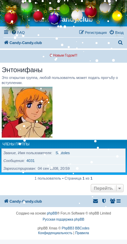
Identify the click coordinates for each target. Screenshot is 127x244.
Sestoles (63, 153)
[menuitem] (116, 32)
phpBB (52, 213)
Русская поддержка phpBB (63, 219)
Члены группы (15, 144)
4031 (30, 161)
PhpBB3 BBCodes (75, 228)
